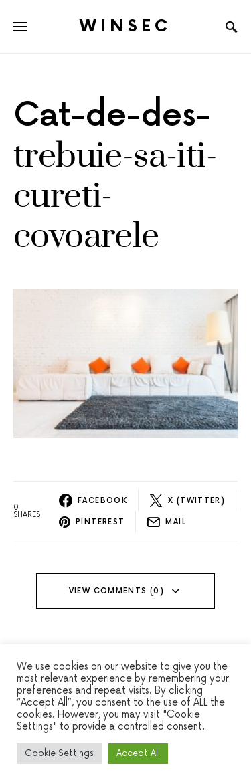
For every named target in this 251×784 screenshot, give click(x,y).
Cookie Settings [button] (59, 753)
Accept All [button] (138, 753)
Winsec (125, 26)
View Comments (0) (116, 591)
